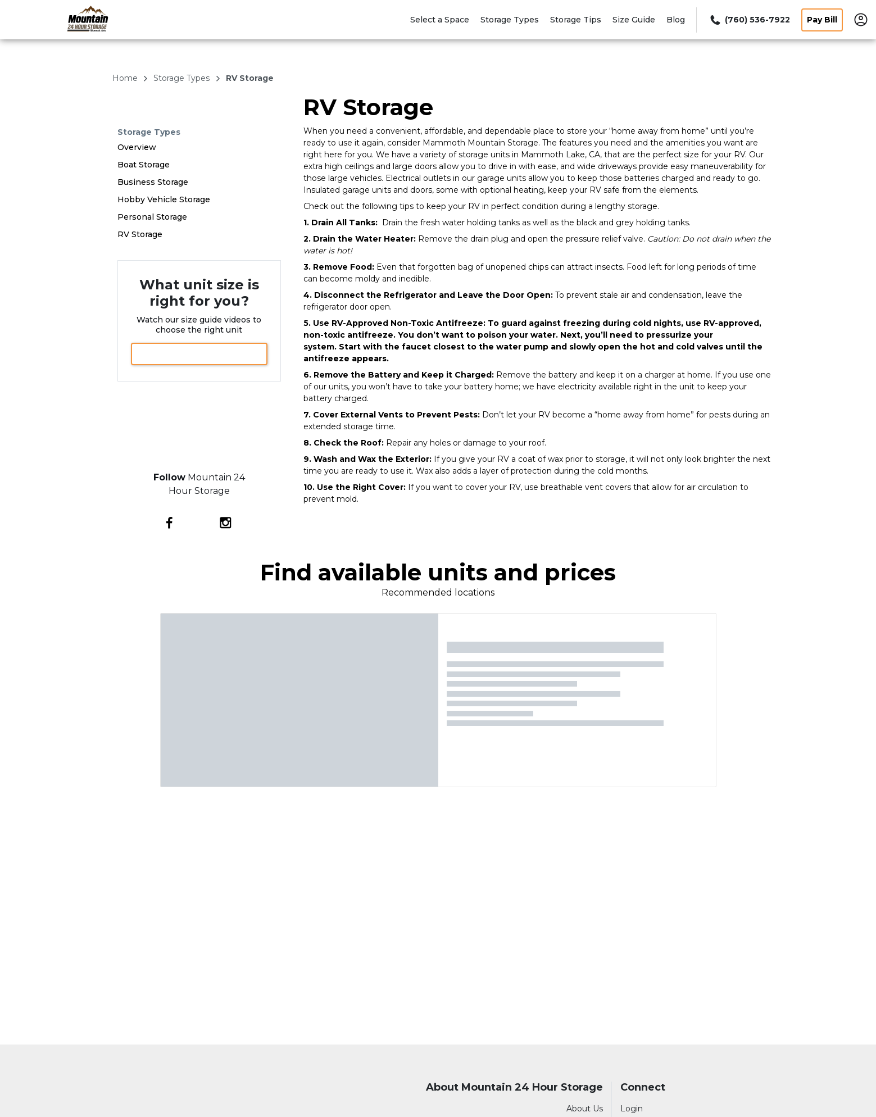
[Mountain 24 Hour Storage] (87, 35)
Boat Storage (143, 165)
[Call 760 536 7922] (749, 20)
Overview (136, 147)
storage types (182, 78)
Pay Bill (822, 20)
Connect (642, 1087)
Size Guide (633, 20)
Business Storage (152, 182)
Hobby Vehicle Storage (163, 199)
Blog (675, 20)
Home (126, 78)
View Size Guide (199, 353)
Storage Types (509, 20)
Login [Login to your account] (631, 1109)
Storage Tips (575, 20)
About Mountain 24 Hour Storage (514, 1087)
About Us (584, 1109)
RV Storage (139, 234)
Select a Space (439, 20)
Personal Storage (152, 217)
